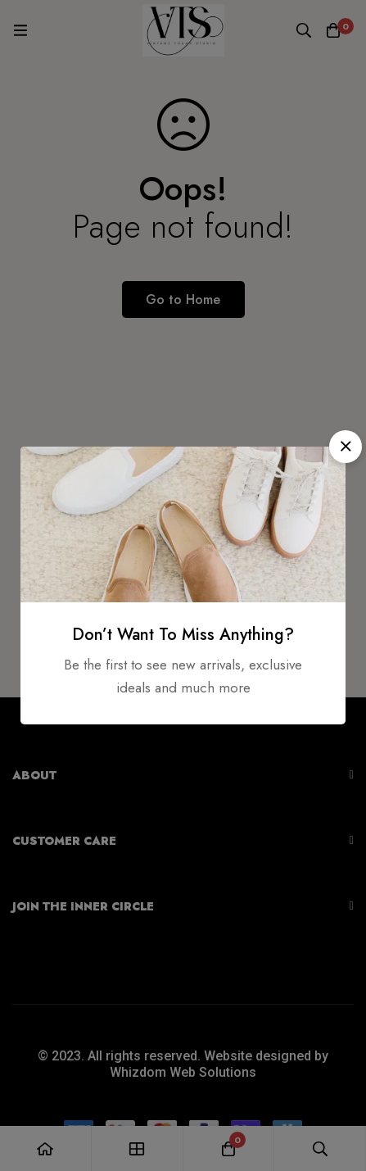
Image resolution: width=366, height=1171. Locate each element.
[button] (345, 446)
